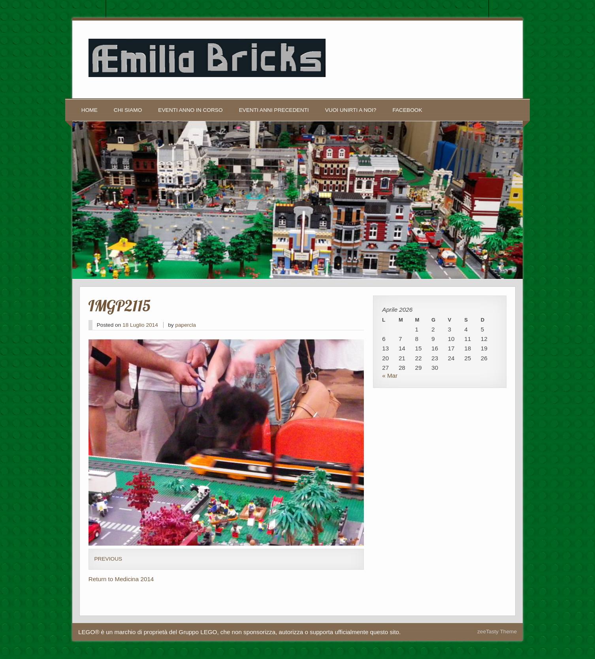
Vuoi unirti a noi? (351, 110)
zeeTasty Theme (497, 632)
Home (89, 110)
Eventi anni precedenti (274, 110)
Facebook (407, 110)
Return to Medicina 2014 (121, 579)
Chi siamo (128, 110)
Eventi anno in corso (190, 110)
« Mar (389, 375)
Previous (108, 559)
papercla (185, 325)
